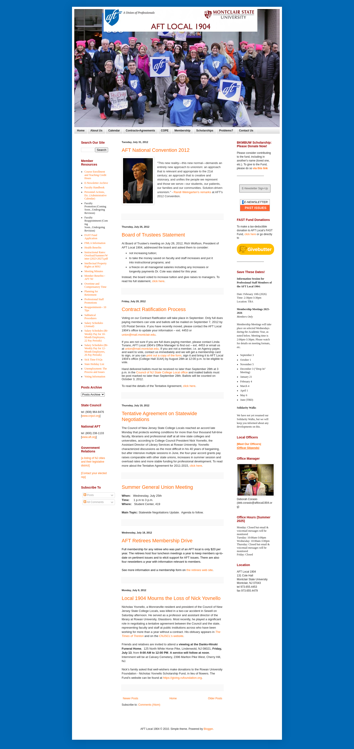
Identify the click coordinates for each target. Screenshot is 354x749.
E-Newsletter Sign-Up (255, 188)
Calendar (114, 130)
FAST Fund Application (90, 237)
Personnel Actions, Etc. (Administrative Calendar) (95, 195)
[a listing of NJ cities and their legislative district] (93, 461)
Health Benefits (92, 247)
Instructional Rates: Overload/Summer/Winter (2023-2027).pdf (96, 255)
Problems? (226, 130)
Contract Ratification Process (154, 309)
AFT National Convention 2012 (155, 150)
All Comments (94, 502)
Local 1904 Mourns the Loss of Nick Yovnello (171, 598)
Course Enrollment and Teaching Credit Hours (95, 175)
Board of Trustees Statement (153, 235)
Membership (183, 130)
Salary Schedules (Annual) (93, 324)
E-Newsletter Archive (96, 183)
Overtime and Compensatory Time (95, 285)
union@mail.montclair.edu (139, 334)
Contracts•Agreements (140, 130)
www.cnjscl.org (91, 415)
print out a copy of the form (164, 355)
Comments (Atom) (149, 704)
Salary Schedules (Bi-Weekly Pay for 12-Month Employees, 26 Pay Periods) (96, 350)
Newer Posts (130, 698)
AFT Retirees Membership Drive (157, 540)
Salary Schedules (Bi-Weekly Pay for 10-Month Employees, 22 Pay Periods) (96, 335)
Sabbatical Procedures (90, 317)
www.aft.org (89, 437)
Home (80, 130)
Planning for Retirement (91, 293)
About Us (96, 130)
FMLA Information (94, 243)
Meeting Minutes (93, 271)
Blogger (208, 728)
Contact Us (246, 130)
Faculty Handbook (94, 187)
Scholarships (204, 130)
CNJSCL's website (171, 636)
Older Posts (215, 698)
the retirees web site (199, 570)
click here (158, 281)
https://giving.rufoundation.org (182, 677)
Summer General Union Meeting (157, 487)
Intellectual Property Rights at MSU (95, 265)
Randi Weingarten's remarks (192, 192)
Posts (89, 495)
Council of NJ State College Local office (162, 372)
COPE (165, 130)
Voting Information (94, 376)
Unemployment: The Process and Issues (95, 370)
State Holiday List (94, 364)
